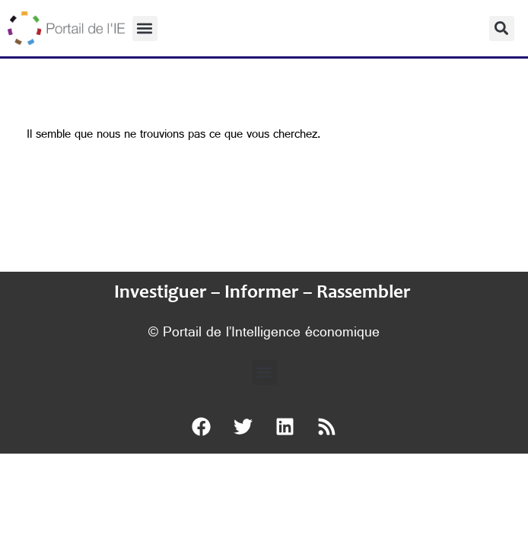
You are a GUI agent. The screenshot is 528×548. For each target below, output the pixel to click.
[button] (144, 28)
